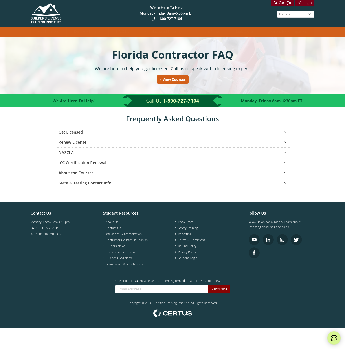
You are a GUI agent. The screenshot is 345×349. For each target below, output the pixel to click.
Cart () (285, 2)
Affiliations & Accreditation (124, 234)
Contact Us (113, 228)
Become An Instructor (121, 252)
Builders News (208, 31)
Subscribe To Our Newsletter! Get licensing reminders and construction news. (168, 281)
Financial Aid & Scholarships (125, 264)
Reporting (184, 234)
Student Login (187, 258)
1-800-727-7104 (166, 18)
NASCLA (122, 31)
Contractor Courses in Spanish (127, 240)
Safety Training (188, 228)
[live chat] (334, 338)
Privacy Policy (187, 252)
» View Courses (173, 79)
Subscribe (219, 289)
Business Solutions (119, 258)
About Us (112, 222)
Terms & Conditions (191, 240)
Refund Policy (187, 246)
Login (307, 2)
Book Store (244, 31)
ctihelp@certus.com (47, 234)
